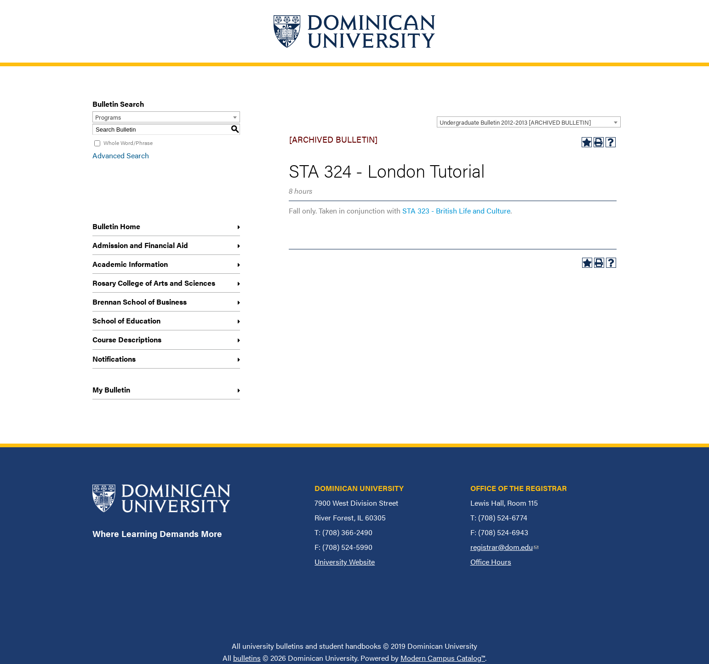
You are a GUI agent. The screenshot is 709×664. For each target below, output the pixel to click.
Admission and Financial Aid (140, 245)
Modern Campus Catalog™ (442, 657)
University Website (344, 561)
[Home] (354, 31)
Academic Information (130, 264)
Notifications (114, 358)
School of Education (126, 320)
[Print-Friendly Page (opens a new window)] (599, 142)
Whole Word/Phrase (128, 143)
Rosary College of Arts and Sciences (153, 282)
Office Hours (490, 561)
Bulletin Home (116, 226)
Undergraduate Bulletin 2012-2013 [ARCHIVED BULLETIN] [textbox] (515, 122)
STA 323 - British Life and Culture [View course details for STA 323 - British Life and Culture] (456, 210)
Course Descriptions (126, 339)
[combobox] (529, 121)
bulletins (247, 657)
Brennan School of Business (139, 301)
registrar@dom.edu (504, 547)
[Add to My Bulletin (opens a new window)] (587, 142)
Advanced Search (120, 155)
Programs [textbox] (108, 117)
